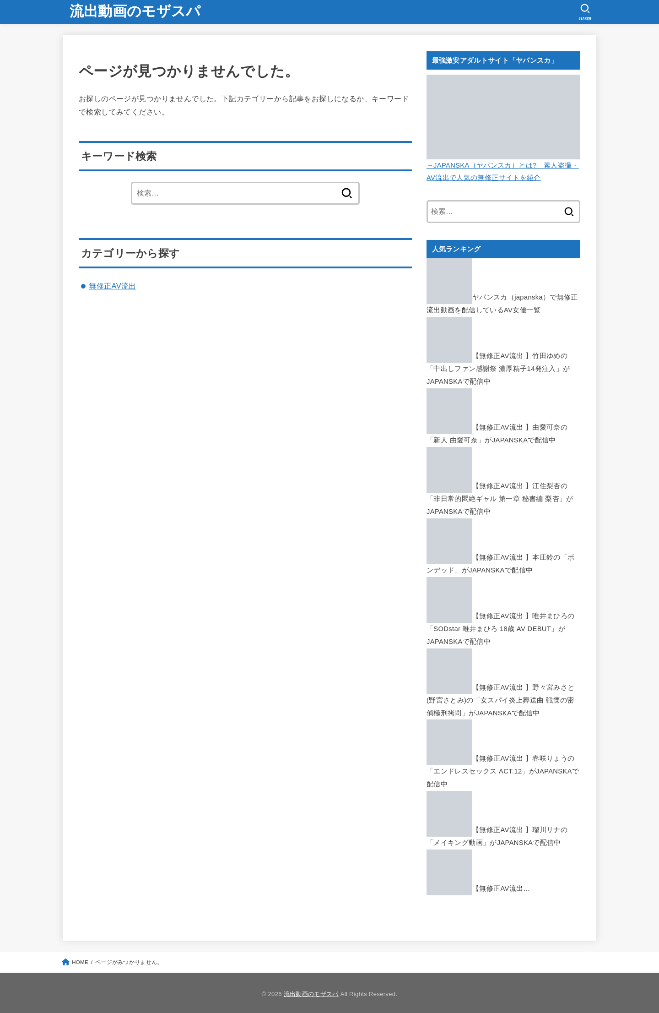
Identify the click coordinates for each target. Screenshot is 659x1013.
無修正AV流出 (112, 286)
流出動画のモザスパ (135, 11)
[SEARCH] (585, 12)
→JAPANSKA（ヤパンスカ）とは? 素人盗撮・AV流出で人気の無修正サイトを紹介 (503, 165)
